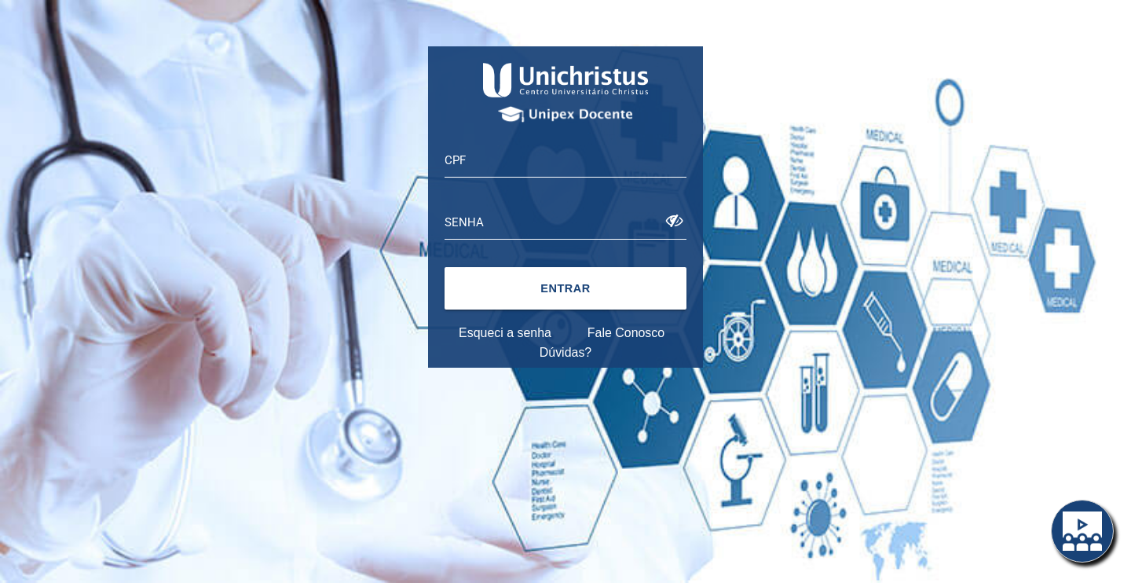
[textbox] (565, 160)
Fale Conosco (625, 332)
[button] (565, 288)
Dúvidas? (565, 352)
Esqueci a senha (505, 332)
